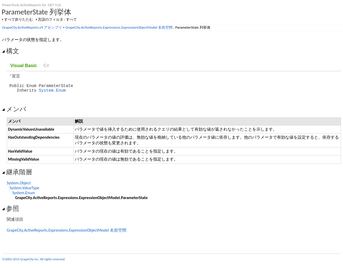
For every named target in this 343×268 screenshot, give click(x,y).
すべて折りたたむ (18, 19)
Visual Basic (23, 65)
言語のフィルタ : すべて (57, 19)
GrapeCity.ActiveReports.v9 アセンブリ (32, 27)
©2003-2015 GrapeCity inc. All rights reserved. (34, 263)
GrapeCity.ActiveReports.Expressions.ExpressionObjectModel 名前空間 (119, 27)
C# (46, 65)
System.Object (19, 186)
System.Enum (52, 94)
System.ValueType (24, 191)
